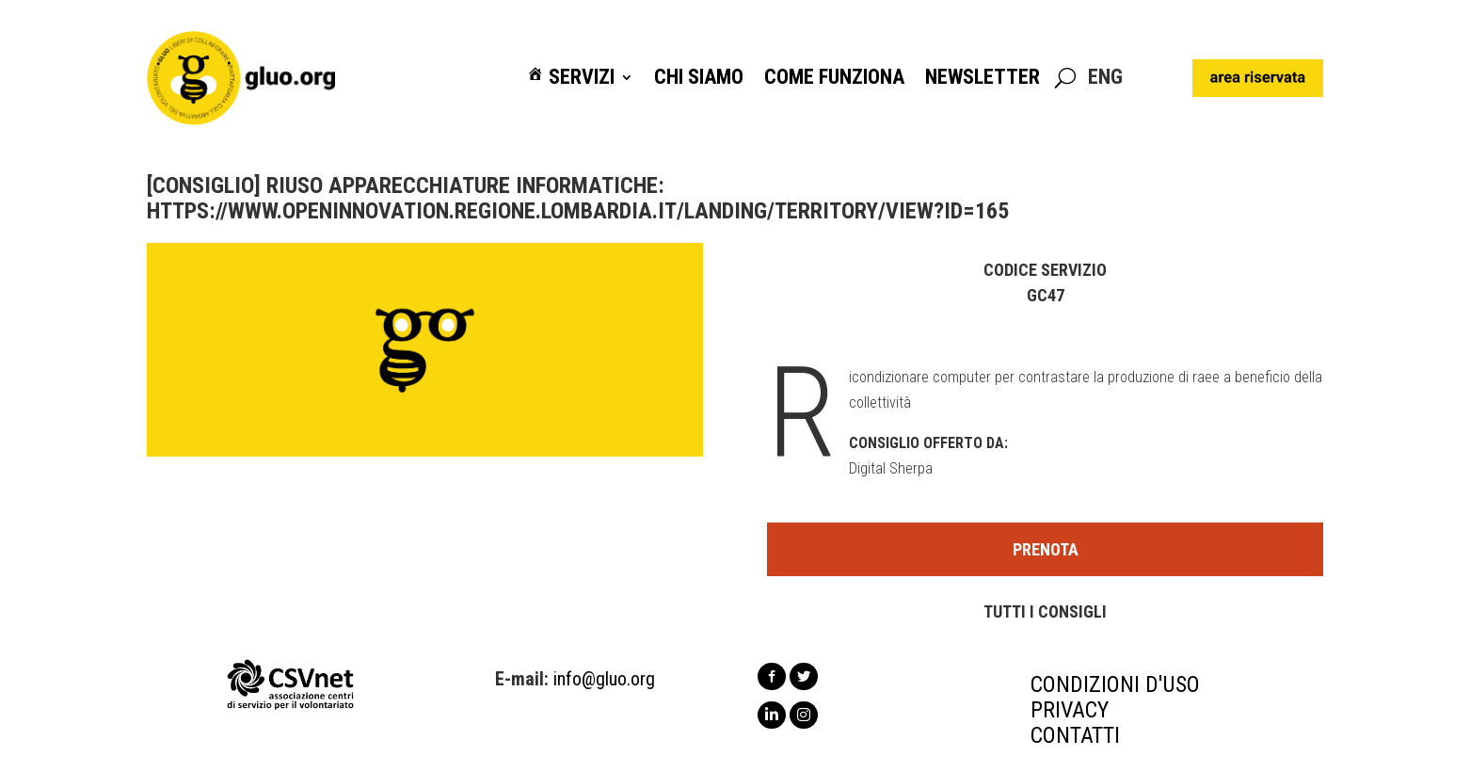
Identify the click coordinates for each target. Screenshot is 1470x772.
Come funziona (834, 77)
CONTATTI (1075, 735)
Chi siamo (698, 77)
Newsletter (982, 77)
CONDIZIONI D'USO (1115, 684)
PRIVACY (1070, 710)
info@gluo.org (604, 678)
